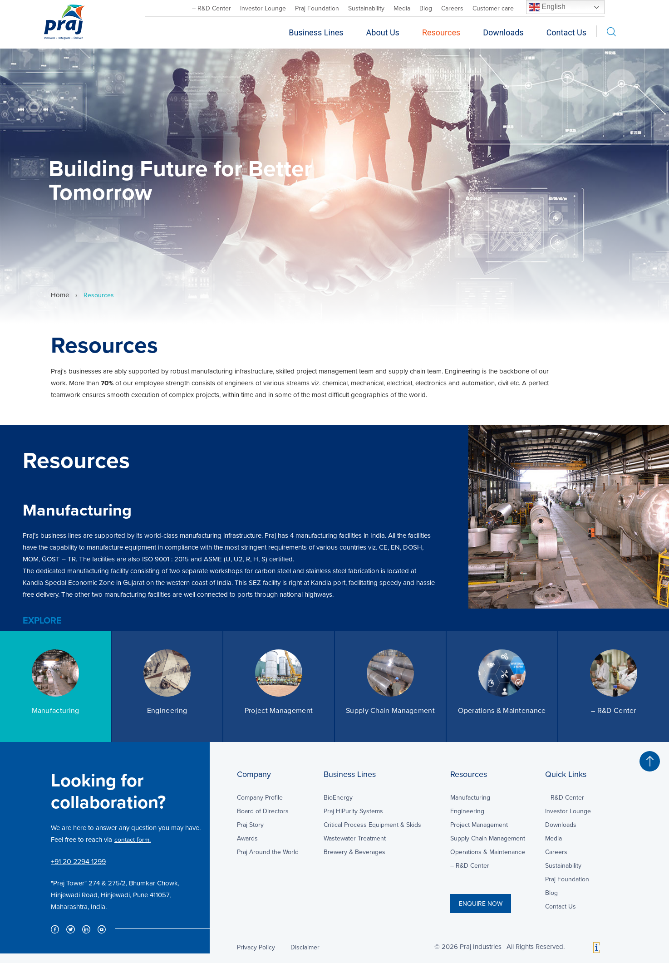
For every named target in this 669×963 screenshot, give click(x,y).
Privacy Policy (256, 947)
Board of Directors (263, 811)
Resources (441, 32)
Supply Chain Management (487, 838)
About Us (382, 32)
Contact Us (566, 32)
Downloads (503, 32)
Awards (247, 838)
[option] (334, 528)
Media (402, 8)
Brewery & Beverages (354, 851)
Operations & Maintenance (487, 851)
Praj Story (250, 824)
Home (60, 295)
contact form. (132, 839)
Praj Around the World (268, 851)
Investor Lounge (263, 8)
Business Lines (316, 32)
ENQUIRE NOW (480, 903)
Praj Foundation (317, 8)
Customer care (493, 8)
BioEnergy (338, 797)
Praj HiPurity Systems (353, 811)
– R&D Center (211, 8)
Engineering (467, 811)
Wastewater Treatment (355, 838)
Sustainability (366, 8)
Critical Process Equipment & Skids (372, 824)
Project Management (479, 824)
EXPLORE (42, 620)
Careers (452, 8)
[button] (649, 761)
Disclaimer (305, 947)
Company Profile (260, 797)
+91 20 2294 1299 (78, 861)
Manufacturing (470, 797)
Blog (425, 8)
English (547, 7)
